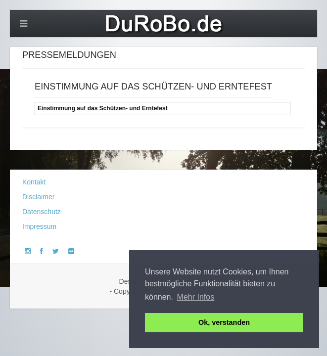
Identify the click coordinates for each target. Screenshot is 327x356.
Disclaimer (38, 197)
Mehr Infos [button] (196, 297)
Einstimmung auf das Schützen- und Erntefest (103, 108)
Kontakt (34, 182)
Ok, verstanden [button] (224, 322)
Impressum (39, 226)
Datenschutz (41, 212)
